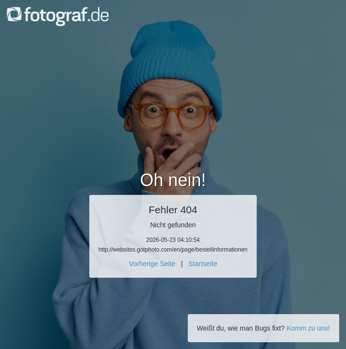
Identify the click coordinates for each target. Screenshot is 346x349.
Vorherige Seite (152, 264)
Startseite (202, 264)
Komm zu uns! (308, 328)
